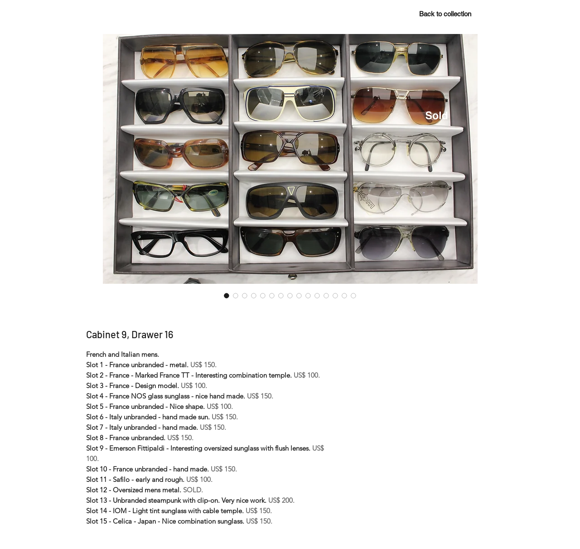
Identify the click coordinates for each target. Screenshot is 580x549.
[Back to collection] (445, 14)
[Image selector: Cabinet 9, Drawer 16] (226, 295)
